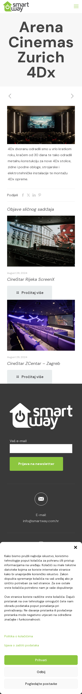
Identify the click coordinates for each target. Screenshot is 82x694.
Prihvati (41, 660)
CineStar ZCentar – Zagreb (33, 363)
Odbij (41, 672)
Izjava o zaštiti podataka (21, 645)
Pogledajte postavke (41, 684)
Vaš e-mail (41, 446)
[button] (75, 547)
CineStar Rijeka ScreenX (30, 279)
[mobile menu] (76, 6)
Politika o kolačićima (18, 636)
